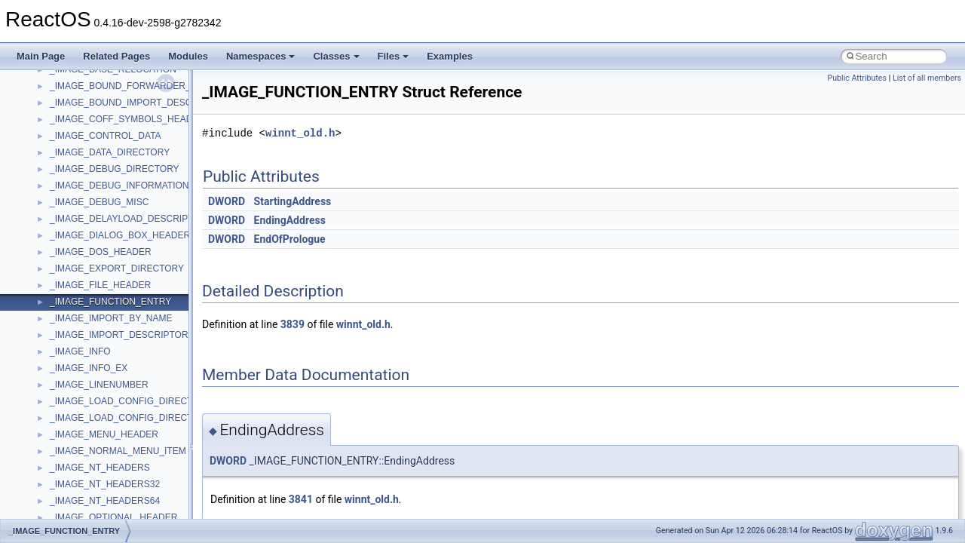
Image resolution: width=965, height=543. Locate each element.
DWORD (226, 201)
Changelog (47, 97)
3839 (292, 324)
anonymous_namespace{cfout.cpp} (120, 512)
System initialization (65, 213)
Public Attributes (857, 78)
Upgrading (46, 80)
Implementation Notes (70, 263)
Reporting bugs (56, 180)
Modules (188, 56)
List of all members (927, 78)
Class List (57, 396)
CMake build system (66, 130)
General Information (66, 296)
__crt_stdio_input (84, 412)
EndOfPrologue (290, 239)
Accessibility (74, 462)
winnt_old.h (300, 133)
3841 (301, 499)
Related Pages (116, 56)
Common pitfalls (58, 147)
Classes (336, 56)
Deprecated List (57, 329)
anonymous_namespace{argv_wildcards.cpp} (140, 495)
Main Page (41, 56)
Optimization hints (61, 246)
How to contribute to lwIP (76, 114)
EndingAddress (290, 220)
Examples (450, 56)
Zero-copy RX (53, 197)
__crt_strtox (73, 445)
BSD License (52, 280)
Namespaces (261, 56)
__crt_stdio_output (87, 429)
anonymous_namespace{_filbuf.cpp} (122, 479)
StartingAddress (293, 201)
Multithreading (54, 230)
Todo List (44, 313)
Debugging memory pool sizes (86, 163)
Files (393, 56)
